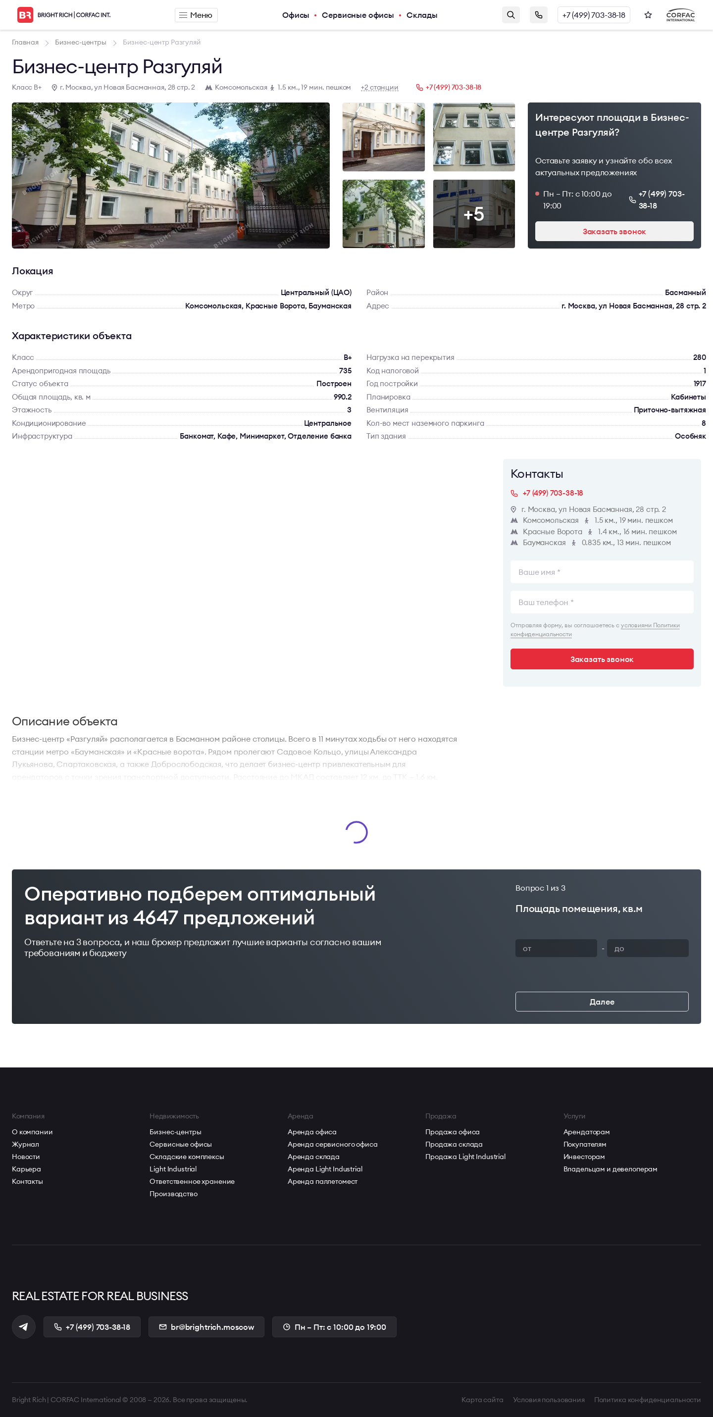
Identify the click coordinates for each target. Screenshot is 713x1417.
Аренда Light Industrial (325, 1168)
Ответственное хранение (192, 1181)
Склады (422, 15)
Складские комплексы (187, 1156)
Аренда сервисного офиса (333, 1144)
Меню (195, 15)
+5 (473, 213)
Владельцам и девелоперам (610, 1168)
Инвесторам (584, 1156)
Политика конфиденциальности (647, 1399)
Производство (173, 1193)
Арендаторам (586, 1131)
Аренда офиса (312, 1131)
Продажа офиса (452, 1131)
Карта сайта (482, 1399)
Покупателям (585, 1144)
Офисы (295, 15)
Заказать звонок (539, 15)
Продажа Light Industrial (465, 1156)
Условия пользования (549, 1399)
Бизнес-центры (175, 1131)
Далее (602, 1002)
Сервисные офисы (358, 15)
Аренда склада (314, 1156)
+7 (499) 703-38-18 (593, 15)
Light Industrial (173, 1168)
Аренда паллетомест (322, 1181)
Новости (26, 1156)
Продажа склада (454, 1144)
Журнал (25, 1144)
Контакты (27, 1181)
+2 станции (380, 87)
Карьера (26, 1168)
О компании (32, 1131)
